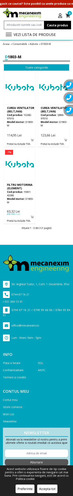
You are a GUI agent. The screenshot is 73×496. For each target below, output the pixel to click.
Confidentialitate (13, 370)
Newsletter (10, 421)
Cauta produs (57, 25)
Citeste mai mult (46, 479)
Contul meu (10, 400)
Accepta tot (47, 489)
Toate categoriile (36, 67)
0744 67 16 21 (16, 294)
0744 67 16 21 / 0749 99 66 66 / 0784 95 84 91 (36, 312)
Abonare (36, 462)
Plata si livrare (11, 363)
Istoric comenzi (12, 407)
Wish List (8, 414)
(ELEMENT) (20, 186)
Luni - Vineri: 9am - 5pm (22, 337)
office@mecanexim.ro (21, 325)
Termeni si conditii (14, 377)
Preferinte (25, 489)
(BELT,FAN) (20, 109)
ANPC (41, 370)
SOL (40, 363)
